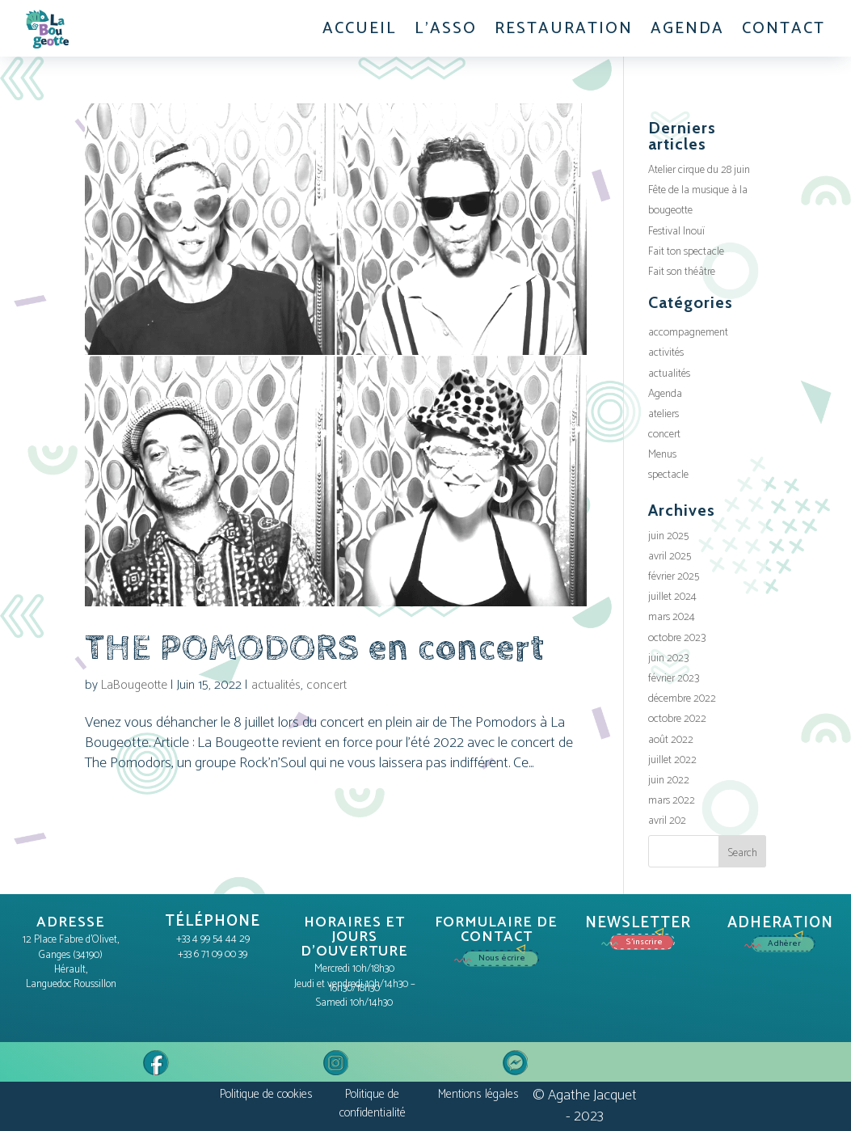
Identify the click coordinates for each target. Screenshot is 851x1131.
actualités (276, 685)
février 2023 (673, 678)
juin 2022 (668, 780)
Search (742, 853)
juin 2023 (668, 658)
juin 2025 (668, 536)
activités (666, 353)
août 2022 (670, 740)
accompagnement (688, 332)
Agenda (665, 394)
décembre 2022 (682, 699)
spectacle (668, 475)
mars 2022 (671, 800)
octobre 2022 (677, 719)
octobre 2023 (677, 638)
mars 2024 (671, 617)
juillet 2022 (672, 760)
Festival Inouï (676, 231)
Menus (662, 454)
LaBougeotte (134, 685)
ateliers (663, 414)
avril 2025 (669, 556)
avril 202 (667, 821)
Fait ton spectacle (686, 252)
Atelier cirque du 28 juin (699, 170)
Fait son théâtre (681, 272)
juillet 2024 (672, 597)
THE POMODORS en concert (315, 648)
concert (326, 685)
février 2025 (673, 577)
